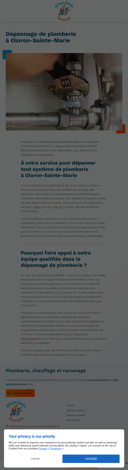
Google (43, 448)
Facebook (55, 448)
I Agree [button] (91, 458)
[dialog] (64, 448)
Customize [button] (35, 459)
